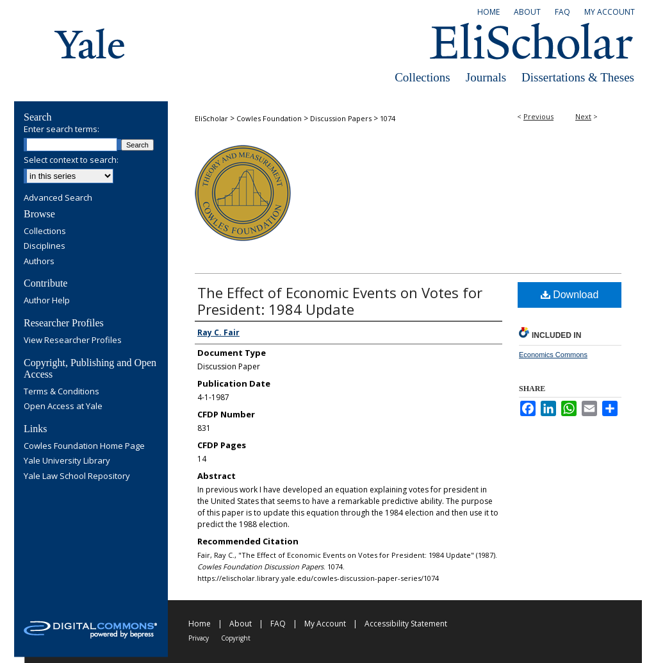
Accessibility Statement (406, 623)
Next (583, 116)
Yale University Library (67, 461)
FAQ (278, 623)
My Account (325, 623)
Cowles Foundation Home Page (84, 446)
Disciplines (44, 246)
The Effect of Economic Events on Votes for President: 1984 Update (339, 301)
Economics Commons (553, 354)
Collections (422, 77)
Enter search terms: (61, 129)
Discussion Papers (341, 118)
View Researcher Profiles (73, 340)
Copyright (235, 638)
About (240, 623)
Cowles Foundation (269, 118)
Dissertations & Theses (577, 77)
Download (570, 294)
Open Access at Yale (63, 406)
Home (199, 623)
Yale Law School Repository (77, 476)
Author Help (47, 301)
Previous (538, 116)
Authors (39, 261)
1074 (387, 118)
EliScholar (211, 118)
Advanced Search (58, 197)
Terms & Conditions (61, 392)
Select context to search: (71, 159)
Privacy (198, 638)
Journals (486, 77)
